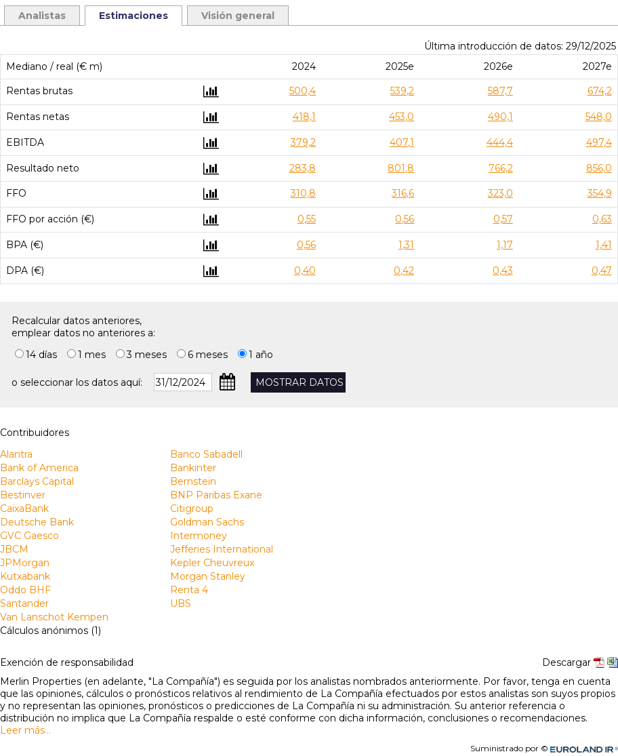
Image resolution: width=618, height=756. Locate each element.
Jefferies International (221, 549)
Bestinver (22, 495)
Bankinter (193, 468)
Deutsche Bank (37, 522)
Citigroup (191, 508)
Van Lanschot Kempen (54, 617)
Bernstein (193, 481)
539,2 (402, 91)
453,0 (401, 117)
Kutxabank (25, 576)
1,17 (505, 245)
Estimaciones (133, 15)
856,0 (599, 168)
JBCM (14, 549)
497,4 (599, 142)
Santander (24, 603)
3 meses (147, 355)
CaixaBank (24, 508)
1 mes (92, 355)
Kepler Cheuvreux (212, 563)
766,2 (501, 168)
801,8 (401, 168)
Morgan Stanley (207, 576)
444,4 (500, 142)
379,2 (303, 142)
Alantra (16, 454)
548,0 (598, 117)
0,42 (404, 270)
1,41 (604, 245)
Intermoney (198, 536)
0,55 (306, 219)
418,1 (304, 117)
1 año (261, 355)
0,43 (503, 270)
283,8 (302, 168)
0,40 (305, 270)
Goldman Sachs (207, 522)
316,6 (403, 193)
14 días (41, 355)
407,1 (402, 142)
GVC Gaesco (29, 536)
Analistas (42, 15)
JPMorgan (24, 563)
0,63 (602, 219)
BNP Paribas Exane (216, 495)
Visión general (237, 15)
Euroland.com (590, 748)
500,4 (302, 91)
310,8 (303, 193)
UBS (180, 603)
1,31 (406, 245)
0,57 (503, 219)
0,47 (602, 270)
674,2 (600, 91)
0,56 (404, 219)
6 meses (208, 355)
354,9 (600, 193)
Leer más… (25, 730)
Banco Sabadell (206, 454)
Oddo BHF (25, 590)
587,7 (500, 91)
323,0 (500, 193)
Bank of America (39, 468)
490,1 (500, 117)
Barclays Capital (37, 481)
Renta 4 (189, 590)
